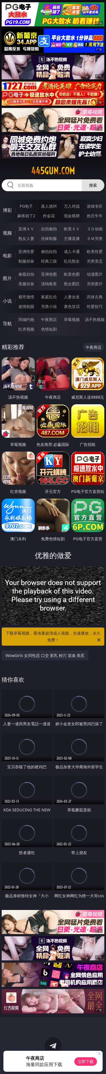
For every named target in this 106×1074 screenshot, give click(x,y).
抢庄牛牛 (95, 215)
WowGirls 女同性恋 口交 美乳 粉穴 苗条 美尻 (45, 655)
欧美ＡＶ (72, 228)
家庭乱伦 (49, 296)
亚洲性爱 (26, 251)
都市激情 (26, 296)
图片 (7, 278)
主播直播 (72, 238)
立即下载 (86, 1061)
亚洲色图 (49, 274)
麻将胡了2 (26, 215)
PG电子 (26, 206)
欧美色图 (72, 274)
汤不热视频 (95, 319)
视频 (7, 233)
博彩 (7, 210)
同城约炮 (26, 319)
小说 (7, 301)
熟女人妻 (26, 238)
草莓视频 (72, 319)
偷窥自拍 (26, 274)
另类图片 (95, 283)
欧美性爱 (95, 251)
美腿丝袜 (26, 283)
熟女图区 (72, 283)
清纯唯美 (49, 283)
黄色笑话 (72, 306)
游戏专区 (95, 206)
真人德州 (49, 206)
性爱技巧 (95, 306)
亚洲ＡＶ (26, 228)
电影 (7, 255)
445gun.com (53, 170)
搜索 (93, 185)
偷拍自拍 (49, 251)
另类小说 (49, 306)
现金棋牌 (72, 215)
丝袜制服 (49, 238)
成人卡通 (72, 251)
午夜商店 (49, 319)
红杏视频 (26, 329)
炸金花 (49, 215)
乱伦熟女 (72, 261)
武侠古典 (95, 296)
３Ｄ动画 (95, 228)
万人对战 (72, 206)
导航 (7, 323)
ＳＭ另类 (95, 238)
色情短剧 (49, 329)
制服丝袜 (26, 261)
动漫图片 (95, 274)
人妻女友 (72, 296)
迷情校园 (26, 306)
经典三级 (49, 261)
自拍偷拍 (49, 228)
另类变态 (95, 261)
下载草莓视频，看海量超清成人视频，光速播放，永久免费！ (54, 636)
